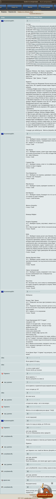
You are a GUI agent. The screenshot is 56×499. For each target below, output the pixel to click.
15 (27, 447)
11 (40, 13)
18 (27, 471)
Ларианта (7, 373)
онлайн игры (28, 498)
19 (27, 480)
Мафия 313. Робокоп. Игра (25, 12)
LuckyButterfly (8, 436)
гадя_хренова (8, 382)
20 (27, 487)
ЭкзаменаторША (9, 21)
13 (27, 427)
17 (27, 464)
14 (27, 436)
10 (38, 13)
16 (27, 454)
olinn (2, 358)
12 (27, 420)
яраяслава (7, 480)
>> (43, 13)
